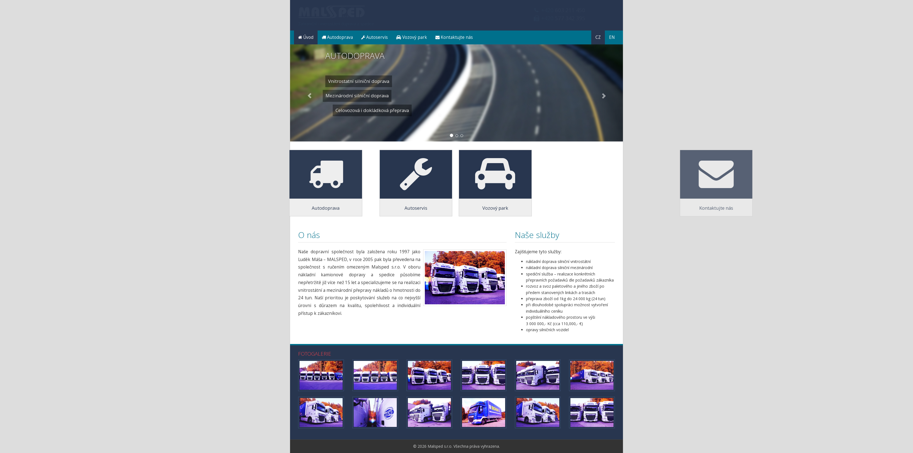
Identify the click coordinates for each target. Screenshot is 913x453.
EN (612, 37)
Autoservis (374, 37)
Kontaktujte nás (454, 37)
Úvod (305, 37)
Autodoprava (337, 37)
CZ (598, 37)
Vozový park (411, 37)
